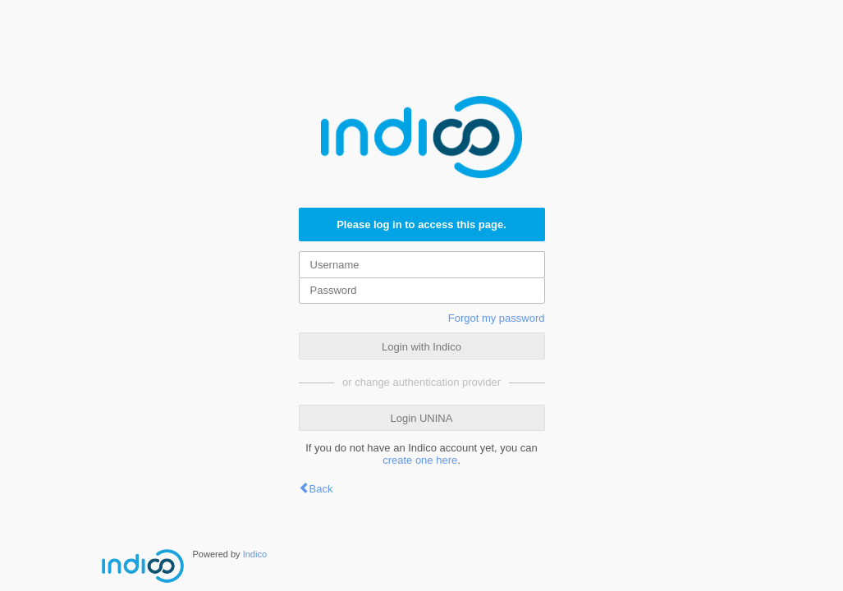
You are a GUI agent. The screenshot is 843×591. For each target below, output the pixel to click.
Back (321, 489)
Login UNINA (422, 418)
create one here (420, 460)
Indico (255, 554)
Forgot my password (496, 318)
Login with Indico (421, 347)
